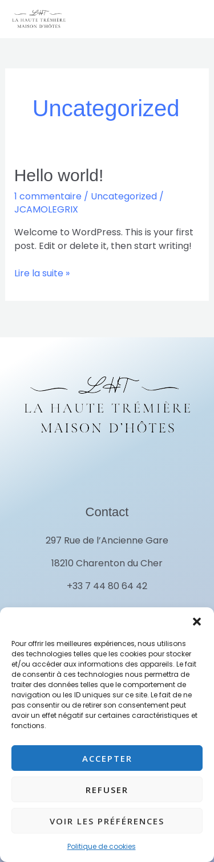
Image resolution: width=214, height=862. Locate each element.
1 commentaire (48, 196)
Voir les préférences (107, 821)
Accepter (107, 758)
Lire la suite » (42, 273)
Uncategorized (124, 196)
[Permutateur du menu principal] (189, 19)
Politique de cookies (101, 846)
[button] (197, 621)
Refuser (107, 789)
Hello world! (59, 175)
